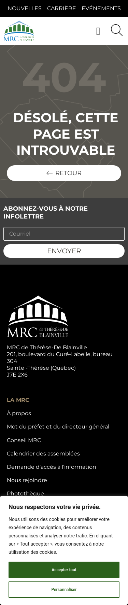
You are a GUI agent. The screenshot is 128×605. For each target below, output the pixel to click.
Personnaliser (63, 589)
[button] (98, 31)
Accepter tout (64, 569)
